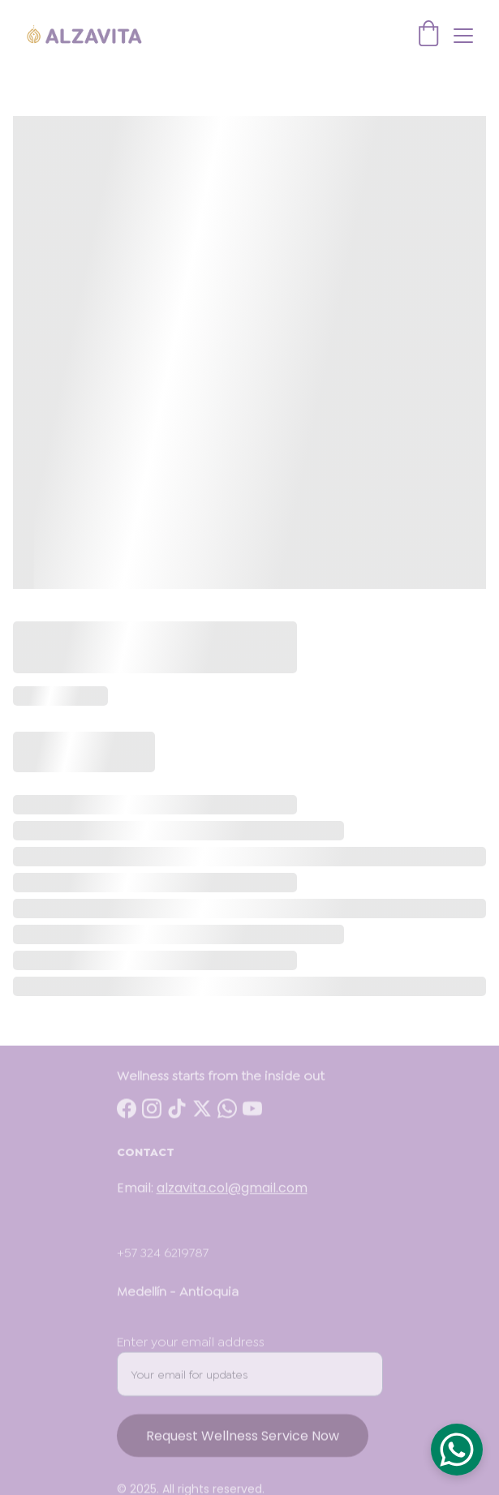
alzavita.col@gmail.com (232, 1195)
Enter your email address (191, 1358)
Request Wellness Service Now (242, 1452)
